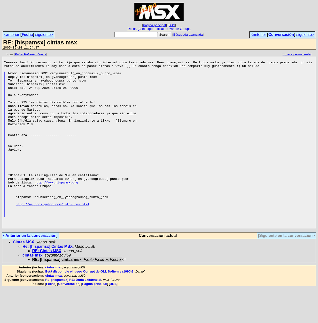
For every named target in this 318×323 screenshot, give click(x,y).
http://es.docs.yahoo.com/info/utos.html (52, 234)
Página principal (154, 25)
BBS (172, 25)
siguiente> (44, 35)
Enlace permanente (297, 55)
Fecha (27, 35)
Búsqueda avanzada (188, 34)
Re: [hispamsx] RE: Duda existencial (73, 314)
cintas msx (33, 290)
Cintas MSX (23, 277)
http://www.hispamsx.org (56, 208)
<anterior (11, 35)
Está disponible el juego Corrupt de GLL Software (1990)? (89, 306)
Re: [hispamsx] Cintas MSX (48, 281)
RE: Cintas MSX (46, 286)
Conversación (281, 35)
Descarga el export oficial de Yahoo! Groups (158, 29)
